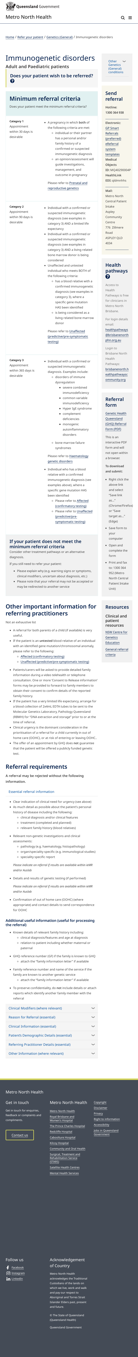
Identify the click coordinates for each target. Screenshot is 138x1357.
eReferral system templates (112, 149)
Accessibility (101, 1124)
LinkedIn (14, 1279)
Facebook (15, 1267)
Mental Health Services (64, 1173)
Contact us (20, 1135)
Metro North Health (62, 1111)
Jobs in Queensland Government (106, 1132)
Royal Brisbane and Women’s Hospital (62, 1118)
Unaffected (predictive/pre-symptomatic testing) (68, 336)
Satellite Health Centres (65, 1167)
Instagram (15, 1273)
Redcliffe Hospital (61, 1131)
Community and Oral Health (67, 1148)
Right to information (107, 1119)
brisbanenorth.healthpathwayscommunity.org (117, 374)
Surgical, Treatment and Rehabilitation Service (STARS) (65, 1157)
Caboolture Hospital (62, 1137)
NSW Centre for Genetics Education (116, 637)
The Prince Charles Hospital (67, 1126)
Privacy (98, 1113)
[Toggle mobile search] (123, 18)
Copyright (100, 1102)
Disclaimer (100, 1108)
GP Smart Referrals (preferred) (113, 133)
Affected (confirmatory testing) (42, 656)
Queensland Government (66, 1327)
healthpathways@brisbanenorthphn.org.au (117, 335)
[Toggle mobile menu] (130, 18)
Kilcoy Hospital (59, 1143)
